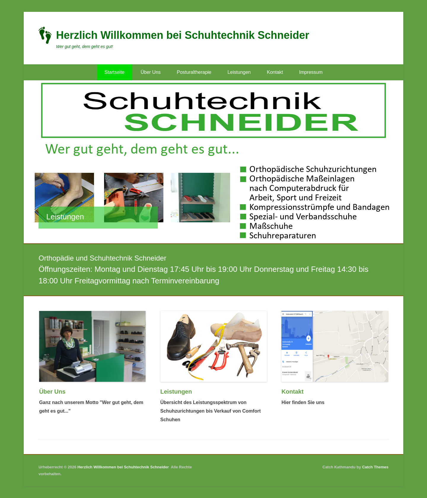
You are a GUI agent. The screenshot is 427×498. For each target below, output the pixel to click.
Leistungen (239, 72)
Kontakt (275, 72)
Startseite (114, 72)
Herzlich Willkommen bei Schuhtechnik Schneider (182, 35)
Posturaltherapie (194, 72)
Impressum (311, 72)
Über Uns (151, 72)
